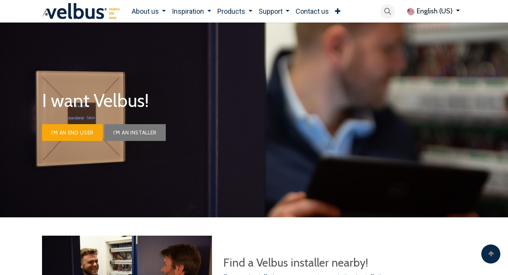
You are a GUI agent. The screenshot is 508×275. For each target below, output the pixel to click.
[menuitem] (149, 11)
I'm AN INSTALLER (135, 132)
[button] (387, 11)
